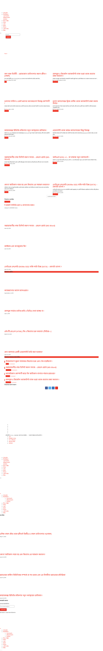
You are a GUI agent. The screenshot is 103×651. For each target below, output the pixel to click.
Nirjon (5, 53)
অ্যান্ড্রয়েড (5, 19)
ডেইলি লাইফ (6, 29)
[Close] (0, 494)
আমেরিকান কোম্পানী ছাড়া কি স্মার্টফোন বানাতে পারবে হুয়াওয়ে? (30, 373)
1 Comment (12, 376)
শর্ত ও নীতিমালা (12, 440)
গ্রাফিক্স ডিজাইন (6, 17)
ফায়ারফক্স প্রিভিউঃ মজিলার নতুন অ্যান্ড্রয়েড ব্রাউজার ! (25, 130)
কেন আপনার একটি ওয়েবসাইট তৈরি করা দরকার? (23, 352)
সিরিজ (4, 22)
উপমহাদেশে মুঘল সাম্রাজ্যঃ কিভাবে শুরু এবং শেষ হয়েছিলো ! (29, 361)
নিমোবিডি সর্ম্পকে (12, 438)
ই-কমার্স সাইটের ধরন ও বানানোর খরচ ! (19, 205)
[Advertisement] (51, 401)
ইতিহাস (4, 27)
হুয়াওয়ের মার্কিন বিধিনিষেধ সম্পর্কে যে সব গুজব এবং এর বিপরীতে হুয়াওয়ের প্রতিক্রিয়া (32, 574)
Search (8, 37)
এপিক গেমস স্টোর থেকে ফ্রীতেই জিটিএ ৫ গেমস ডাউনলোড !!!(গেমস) (26, 533)
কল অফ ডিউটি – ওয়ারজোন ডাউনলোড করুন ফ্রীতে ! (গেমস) (25, 74)
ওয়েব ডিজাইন (6, 16)
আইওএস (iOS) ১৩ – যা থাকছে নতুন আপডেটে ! (71, 157)
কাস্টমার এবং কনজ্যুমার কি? (15, 246)
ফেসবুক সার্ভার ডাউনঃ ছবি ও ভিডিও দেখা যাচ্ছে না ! (24, 310)
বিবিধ (4, 30)
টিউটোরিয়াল (5, 14)
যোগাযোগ (11, 443)
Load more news (52, 196)
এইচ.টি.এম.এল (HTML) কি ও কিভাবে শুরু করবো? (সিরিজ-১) (27, 331)
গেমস (4, 24)
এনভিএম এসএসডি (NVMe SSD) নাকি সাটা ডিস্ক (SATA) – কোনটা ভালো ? (75, 185)
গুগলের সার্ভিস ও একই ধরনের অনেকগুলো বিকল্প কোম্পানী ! (27, 102)
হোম (10, 437)
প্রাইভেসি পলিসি (12, 442)
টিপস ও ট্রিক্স (6, 21)
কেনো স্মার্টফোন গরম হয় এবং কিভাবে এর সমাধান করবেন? (27, 184)
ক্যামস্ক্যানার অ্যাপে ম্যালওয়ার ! (16, 290)
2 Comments (12, 364)
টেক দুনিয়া (5, 13)
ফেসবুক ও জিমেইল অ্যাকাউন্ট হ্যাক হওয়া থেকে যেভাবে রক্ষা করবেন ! (74, 74)
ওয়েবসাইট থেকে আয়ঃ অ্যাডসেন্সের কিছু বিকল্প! (71, 130)
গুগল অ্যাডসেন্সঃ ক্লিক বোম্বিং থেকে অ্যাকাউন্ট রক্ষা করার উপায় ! (75, 102)
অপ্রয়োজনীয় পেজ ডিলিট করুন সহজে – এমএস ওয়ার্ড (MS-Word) (27, 158)
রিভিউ (4, 25)
